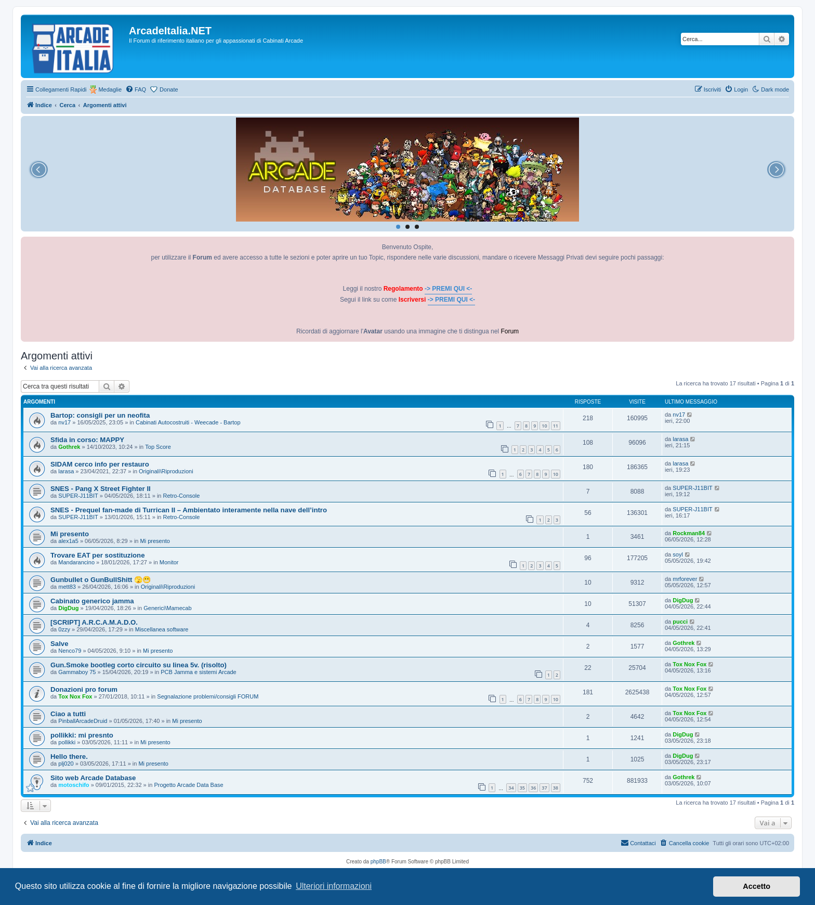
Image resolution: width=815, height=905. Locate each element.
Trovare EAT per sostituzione (97, 555)
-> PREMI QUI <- (448, 288)
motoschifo (73, 785)
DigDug (68, 608)
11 (555, 425)
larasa (680, 439)
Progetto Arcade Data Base (188, 785)
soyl (678, 554)
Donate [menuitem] (169, 89)
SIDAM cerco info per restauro (99, 464)
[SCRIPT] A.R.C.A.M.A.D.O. (94, 622)
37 (544, 787)
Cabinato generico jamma (92, 601)
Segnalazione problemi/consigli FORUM (207, 696)
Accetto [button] (756, 886)
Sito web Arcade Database (93, 778)
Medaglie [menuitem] (110, 89)
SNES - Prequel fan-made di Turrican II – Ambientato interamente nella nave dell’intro (188, 510)
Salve (59, 644)
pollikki (66, 742)
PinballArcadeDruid (82, 721)
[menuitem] (135, 89)
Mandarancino (76, 562)
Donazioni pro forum (83, 689)
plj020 (65, 763)
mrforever (685, 579)
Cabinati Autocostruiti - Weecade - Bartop (188, 422)
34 (511, 787)
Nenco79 (69, 651)
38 (555, 787)
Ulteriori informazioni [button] (334, 886)
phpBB (378, 861)
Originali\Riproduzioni (166, 471)
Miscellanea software (162, 629)
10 (544, 425)
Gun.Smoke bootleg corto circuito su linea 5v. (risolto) (138, 665)
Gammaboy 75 (77, 672)
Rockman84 (689, 533)
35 (522, 787)
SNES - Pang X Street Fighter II (100, 489)
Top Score (158, 447)
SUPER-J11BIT (78, 496)
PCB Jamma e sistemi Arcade (198, 672)
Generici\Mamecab (167, 608)
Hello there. (69, 756)
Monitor (169, 562)
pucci (680, 621)
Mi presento (69, 534)
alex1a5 (68, 541)
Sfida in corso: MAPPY (87, 440)
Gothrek (69, 447)
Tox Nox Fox (689, 664)
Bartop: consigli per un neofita (100, 415)
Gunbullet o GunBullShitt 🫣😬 (100, 580)
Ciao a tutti (68, 714)
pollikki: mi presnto (81, 735)
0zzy (64, 629)
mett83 (67, 587)
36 (533, 787)
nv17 (64, 422)
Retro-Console (181, 496)
